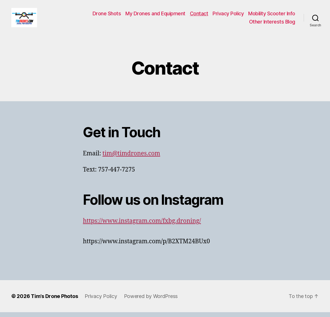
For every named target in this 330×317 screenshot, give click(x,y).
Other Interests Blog (272, 24)
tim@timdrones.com (131, 158)
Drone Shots (107, 16)
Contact (199, 16)
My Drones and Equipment (155, 16)
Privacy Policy (228, 16)
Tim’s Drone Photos (54, 301)
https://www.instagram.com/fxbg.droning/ (142, 226)
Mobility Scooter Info (271, 16)
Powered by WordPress (151, 301)
